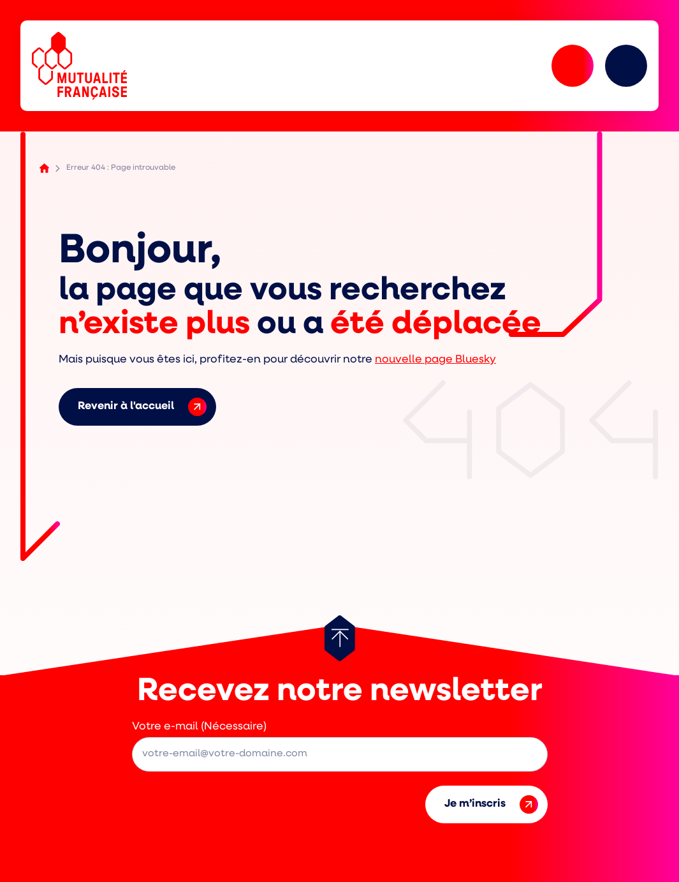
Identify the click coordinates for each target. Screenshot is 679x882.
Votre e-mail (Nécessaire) (199, 726)
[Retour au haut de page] (340, 638)
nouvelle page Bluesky (435, 359)
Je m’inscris (491, 804)
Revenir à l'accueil (142, 407)
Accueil (44, 168)
